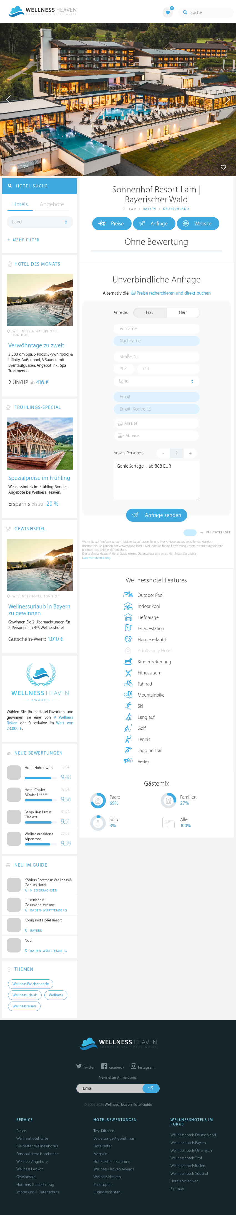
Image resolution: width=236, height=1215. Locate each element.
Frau (150, 312)
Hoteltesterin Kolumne (112, 1161)
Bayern (149, 209)
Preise (111, 223)
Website (197, 223)
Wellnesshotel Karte (32, 1138)
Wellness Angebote (32, 1161)
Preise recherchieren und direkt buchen (170, 293)
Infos (19, 166)
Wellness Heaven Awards (114, 1169)
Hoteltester (103, 1146)
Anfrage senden (156, 515)
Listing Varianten (107, 1192)
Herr (183, 312)
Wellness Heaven (107, 1177)
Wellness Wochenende (30, 984)
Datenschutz (49, 1192)
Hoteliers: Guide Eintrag (35, 1184)
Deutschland (176, 209)
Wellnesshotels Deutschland (193, 1135)
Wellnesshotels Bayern (188, 1142)
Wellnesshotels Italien (187, 1165)
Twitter (85, 1067)
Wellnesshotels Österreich (191, 1150)
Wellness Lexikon (30, 1169)
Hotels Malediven (184, 1181)
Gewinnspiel (26, 1177)
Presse (21, 1131)
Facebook (112, 1067)
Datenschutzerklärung (96, 558)
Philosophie (103, 1184)
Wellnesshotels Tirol (186, 1158)
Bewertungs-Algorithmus (114, 1138)
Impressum (25, 1192)
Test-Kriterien (104, 1131)
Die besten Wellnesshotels (37, 1146)
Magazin (100, 1154)
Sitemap (177, 1188)
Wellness (56, 995)
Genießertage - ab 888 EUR (157, 480)
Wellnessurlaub (24, 995)
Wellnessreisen (24, 1006)
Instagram (142, 1067)
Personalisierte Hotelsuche (37, 1154)
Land (124, 381)
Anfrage (153, 223)
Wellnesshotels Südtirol (189, 1173)
